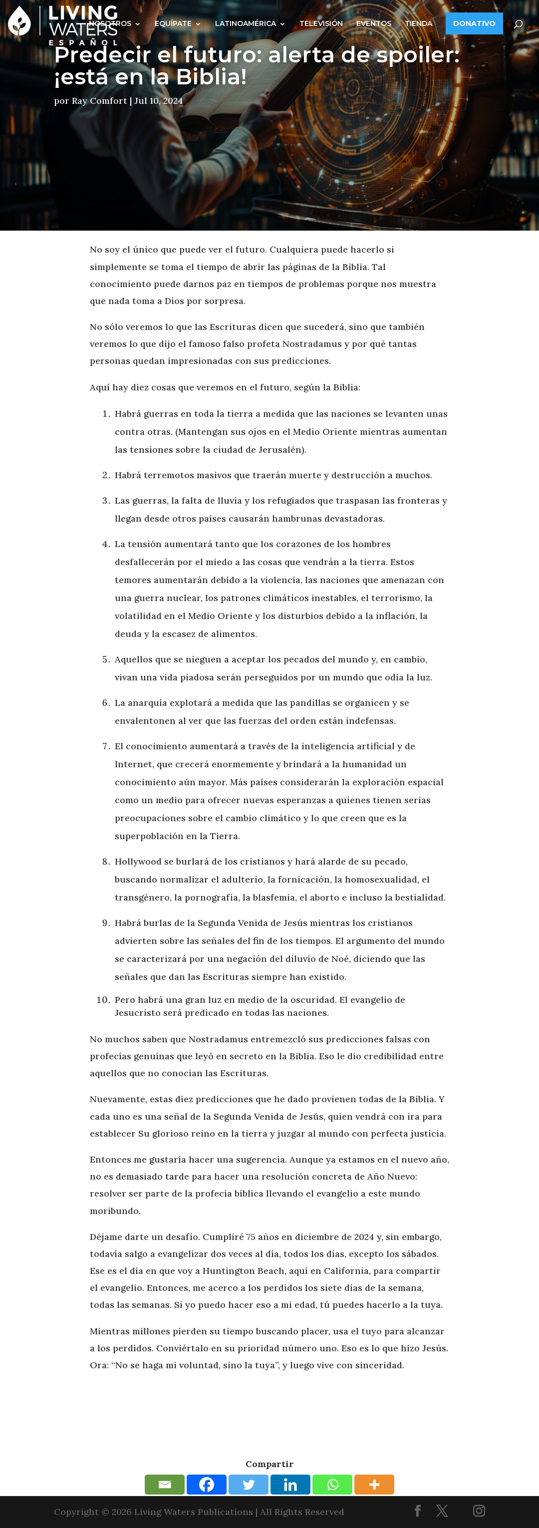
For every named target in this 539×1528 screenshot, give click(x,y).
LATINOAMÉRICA (245, 23)
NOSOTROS (110, 23)
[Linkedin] (290, 1485)
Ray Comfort (99, 100)
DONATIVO (474, 23)
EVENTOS (373, 23)
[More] (374, 1485)
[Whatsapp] (332, 1485)
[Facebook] (207, 1485)
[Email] (165, 1485)
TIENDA (418, 23)
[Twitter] (249, 1485)
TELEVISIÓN (321, 23)
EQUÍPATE (173, 23)
